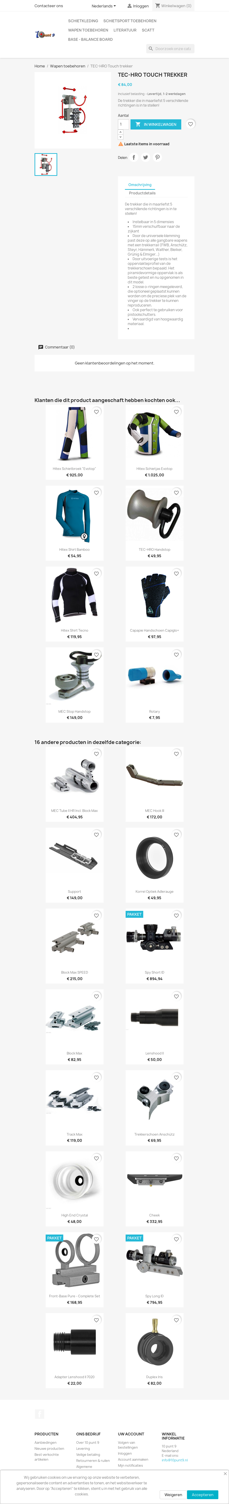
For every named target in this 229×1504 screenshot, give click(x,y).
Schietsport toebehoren (129, 20)
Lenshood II (155, 1053)
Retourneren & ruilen (93, 1460)
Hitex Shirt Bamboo (74, 549)
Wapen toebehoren (88, 30)
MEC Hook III (154, 810)
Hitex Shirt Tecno (74, 630)
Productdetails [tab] (142, 193)
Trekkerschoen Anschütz (154, 1134)
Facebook (39, 1414)
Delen (133, 157)
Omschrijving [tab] (140, 184)
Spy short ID (154, 972)
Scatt (148, 30)
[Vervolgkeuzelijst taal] (105, 6)
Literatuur (125, 30)
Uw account (131, 1434)
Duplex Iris (154, 1377)
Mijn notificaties (130, 1465)
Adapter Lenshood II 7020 (74, 1377)
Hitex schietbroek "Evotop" (74, 468)
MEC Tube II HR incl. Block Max (74, 810)
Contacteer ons (49, 5)
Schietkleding (83, 20)
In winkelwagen (155, 124)
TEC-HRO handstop (154, 549)
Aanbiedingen (46, 1442)
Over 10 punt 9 (87, 1442)
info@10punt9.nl (175, 1460)
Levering (83, 1448)
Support (74, 891)
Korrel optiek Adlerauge (155, 891)
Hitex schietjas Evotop (154, 468)
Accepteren (202, 1494)
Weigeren (173, 1494)
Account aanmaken (133, 1459)
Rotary (154, 711)
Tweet (145, 157)
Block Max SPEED (74, 972)
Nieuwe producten (49, 1448)
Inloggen (125, 1453)
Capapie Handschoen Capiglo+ (154, 630)
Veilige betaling (88, 1454)
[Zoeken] (170, 48)
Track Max (75, 1134)
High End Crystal (74, 1215)
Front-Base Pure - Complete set (74, 1296)
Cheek (154, 1215)
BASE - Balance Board (90, 39)
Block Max (74, 1053)
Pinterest (157, 157)
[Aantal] (123, 124)
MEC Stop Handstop (74, 711)
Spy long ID (154, 1296)
